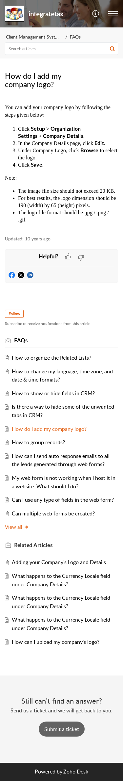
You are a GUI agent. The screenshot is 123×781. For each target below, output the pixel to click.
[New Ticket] (62, 729)
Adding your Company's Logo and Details (59, 562)
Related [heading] (33, 545)
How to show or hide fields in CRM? (53, 393)
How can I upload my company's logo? (55, 641)
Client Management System (33, 37)
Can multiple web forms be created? (53, 513)
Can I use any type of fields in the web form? (63, 499)
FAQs (75, 37)
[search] (61, 48)
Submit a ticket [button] (61, 729)
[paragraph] (61, 162)
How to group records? (38, 442)
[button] (96, 13)
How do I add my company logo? (49, 428)
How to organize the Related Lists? (51, 357)
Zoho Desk (75, 771)
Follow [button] (14, 314)
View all (17, 527)
